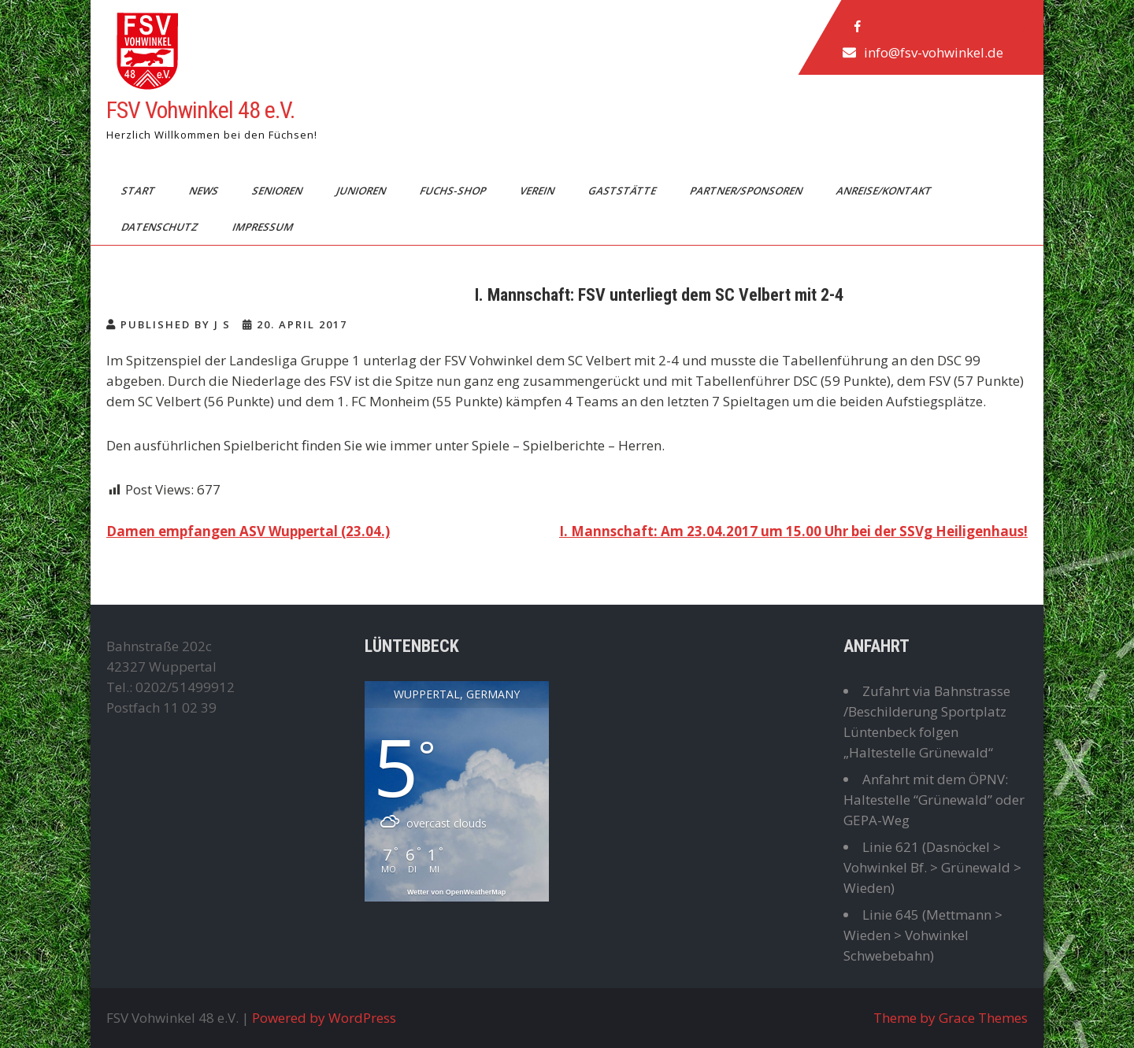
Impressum (264, 227)
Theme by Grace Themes (950, 1018)
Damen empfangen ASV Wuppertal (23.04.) (248, 531)
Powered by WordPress (324, 1018)
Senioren (278, 190)
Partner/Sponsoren (747, 190)
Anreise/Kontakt (885, 190)
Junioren (362, 190)
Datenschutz (161, 227)
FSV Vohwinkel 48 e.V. (200, 110)
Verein (538, 190)
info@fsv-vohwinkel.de (933, 52)
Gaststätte (623, 190)
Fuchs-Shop (454, 190)
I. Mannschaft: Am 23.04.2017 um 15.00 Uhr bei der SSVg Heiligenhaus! (793, 531)
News (204, 190)
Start (139, 190)
